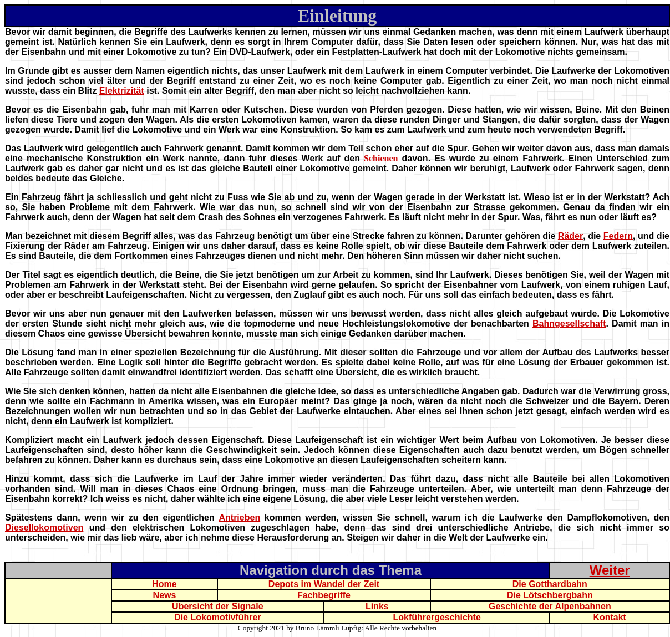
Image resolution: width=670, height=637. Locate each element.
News (164, 595)
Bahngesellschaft (569, 323)
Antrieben (239, 517)
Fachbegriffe (324, 595)
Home (164, 584)
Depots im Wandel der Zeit (323, 584)
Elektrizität (121, 90)
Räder (570, 236)
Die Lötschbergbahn (550, 595)
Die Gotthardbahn (549, 584)
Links (377, 606)
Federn (618, 236)
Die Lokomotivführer (217, 617)
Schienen (381, 158)
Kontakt (609, 617)
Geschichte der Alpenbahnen (550, 606)
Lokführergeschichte (437, 617)
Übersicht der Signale (217, 606)
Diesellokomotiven (44, 527)
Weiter (610, 570)
